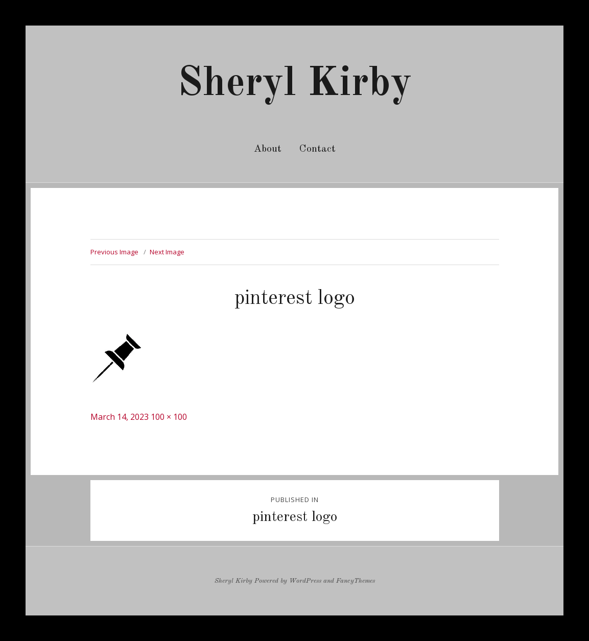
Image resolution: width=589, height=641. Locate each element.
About (267, 149)
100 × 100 (169, 416)
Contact (317, 149)
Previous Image (114, 251)
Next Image (167, 251)
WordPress (305, 581)
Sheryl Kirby (295, 84)
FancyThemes (355, 581)
